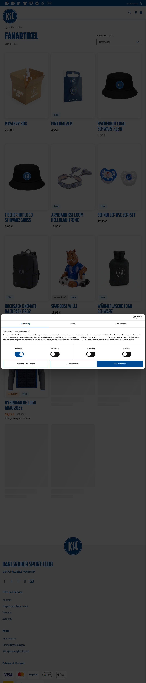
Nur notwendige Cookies (26, 364)
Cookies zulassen (120, 364)
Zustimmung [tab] (25, 324)
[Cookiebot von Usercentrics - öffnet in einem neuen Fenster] (129, 317)
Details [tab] (72, 324)
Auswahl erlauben (73, 364)
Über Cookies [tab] (121, 324)
